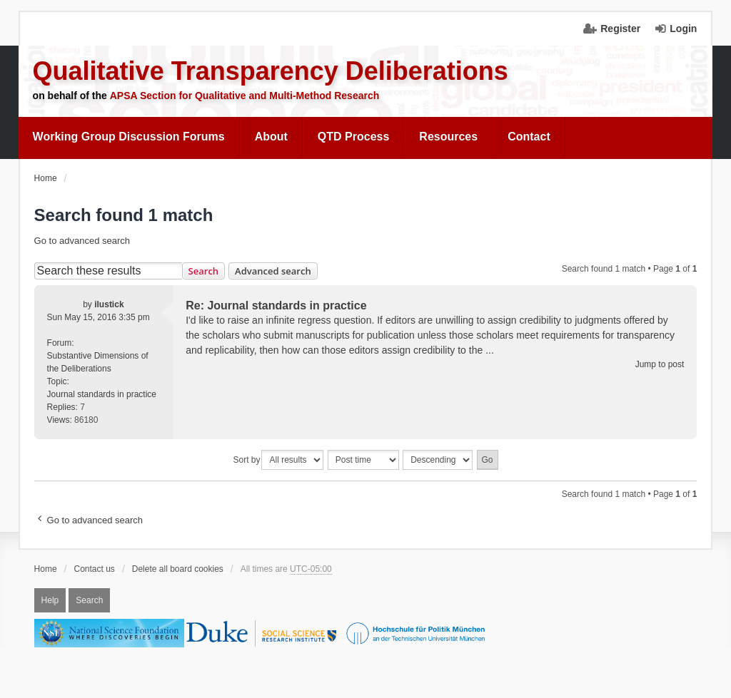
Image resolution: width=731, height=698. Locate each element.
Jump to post (660, 364)
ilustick (108, 304)
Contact (529, 136)
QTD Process (353, 136)
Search (203, 271)
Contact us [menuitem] (94, 569)
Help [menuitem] (50, 600)
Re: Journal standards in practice (276, 305)
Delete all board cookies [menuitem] (177, 569)
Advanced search (273, 271)
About (271, 136)
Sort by (246, 460)
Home (45, 569)
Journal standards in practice (101, 394)
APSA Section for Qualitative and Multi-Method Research (245, 95)
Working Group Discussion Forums (129, 136)
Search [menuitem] (89, 600)
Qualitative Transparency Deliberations (270, 71)
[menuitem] (129, 137)
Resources (448, 136)
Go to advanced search (82, 240)
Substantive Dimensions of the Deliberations (97, 362)
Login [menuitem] (683, 28)
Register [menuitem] (620, 28)
